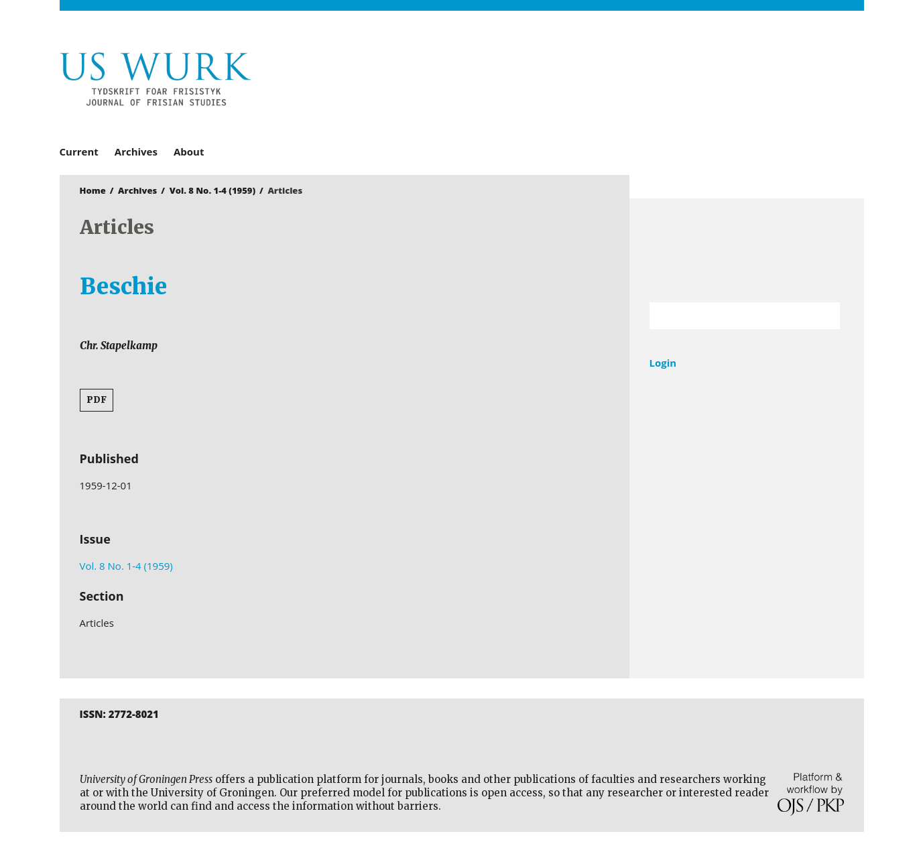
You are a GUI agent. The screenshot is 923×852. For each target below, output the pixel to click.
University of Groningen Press (656, 81)
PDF (96, 400)
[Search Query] (728, 315)
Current (79, 151)
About (189, 151)
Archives (136, 151)
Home (93, 190)
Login (663, 362)
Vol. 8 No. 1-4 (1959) (212, 190)
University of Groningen (747, 250)
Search (823, 315)
